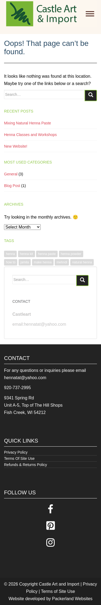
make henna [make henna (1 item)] (43, 262)
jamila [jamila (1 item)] (24, 262)
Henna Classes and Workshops (30, 134)
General (11, 174)
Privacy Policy (15, 452)
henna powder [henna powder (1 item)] (71, 254)
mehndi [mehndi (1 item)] (62, 262)
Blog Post (12, 185)
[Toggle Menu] (90, 13)
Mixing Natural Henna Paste (27, 123)
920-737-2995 (17, 387)
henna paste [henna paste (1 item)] (47, 254)
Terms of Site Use (58, 591)
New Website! (15, 146)
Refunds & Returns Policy (25, 465)
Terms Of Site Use (19, 458)
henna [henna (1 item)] (10, 254)
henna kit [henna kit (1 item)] (26, 254)
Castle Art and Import (59, 584)
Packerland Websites (72, 598)
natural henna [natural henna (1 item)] (82, 262)
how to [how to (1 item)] (10, 262)
